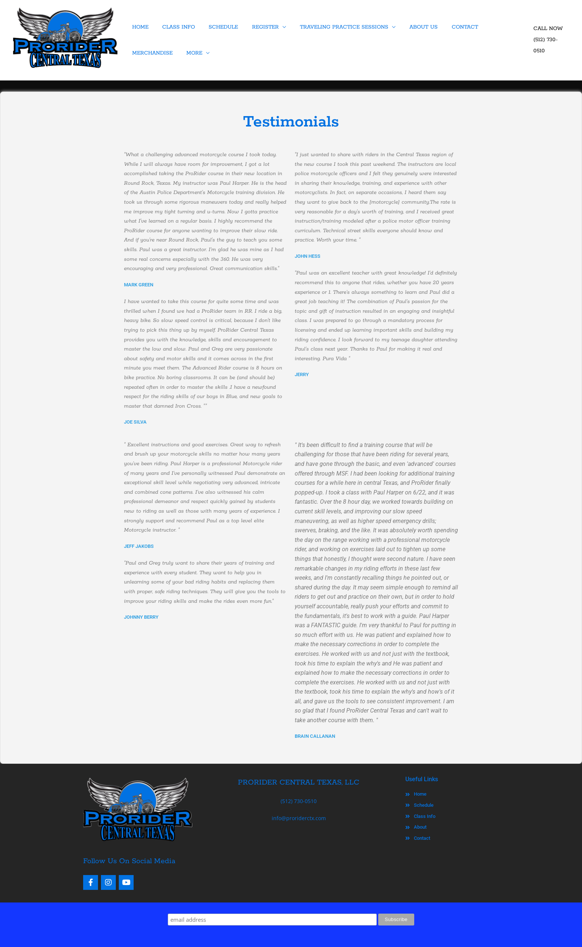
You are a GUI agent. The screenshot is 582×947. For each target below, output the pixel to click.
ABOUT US (413, 27)
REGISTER (258, 27)
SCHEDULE (218, 27)
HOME (139, 27)
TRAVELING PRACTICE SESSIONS (335, 27)
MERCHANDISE (497, 27)
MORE (139, 53)
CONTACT (452, 27)
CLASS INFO (175, 27)
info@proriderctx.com (299, 818)
